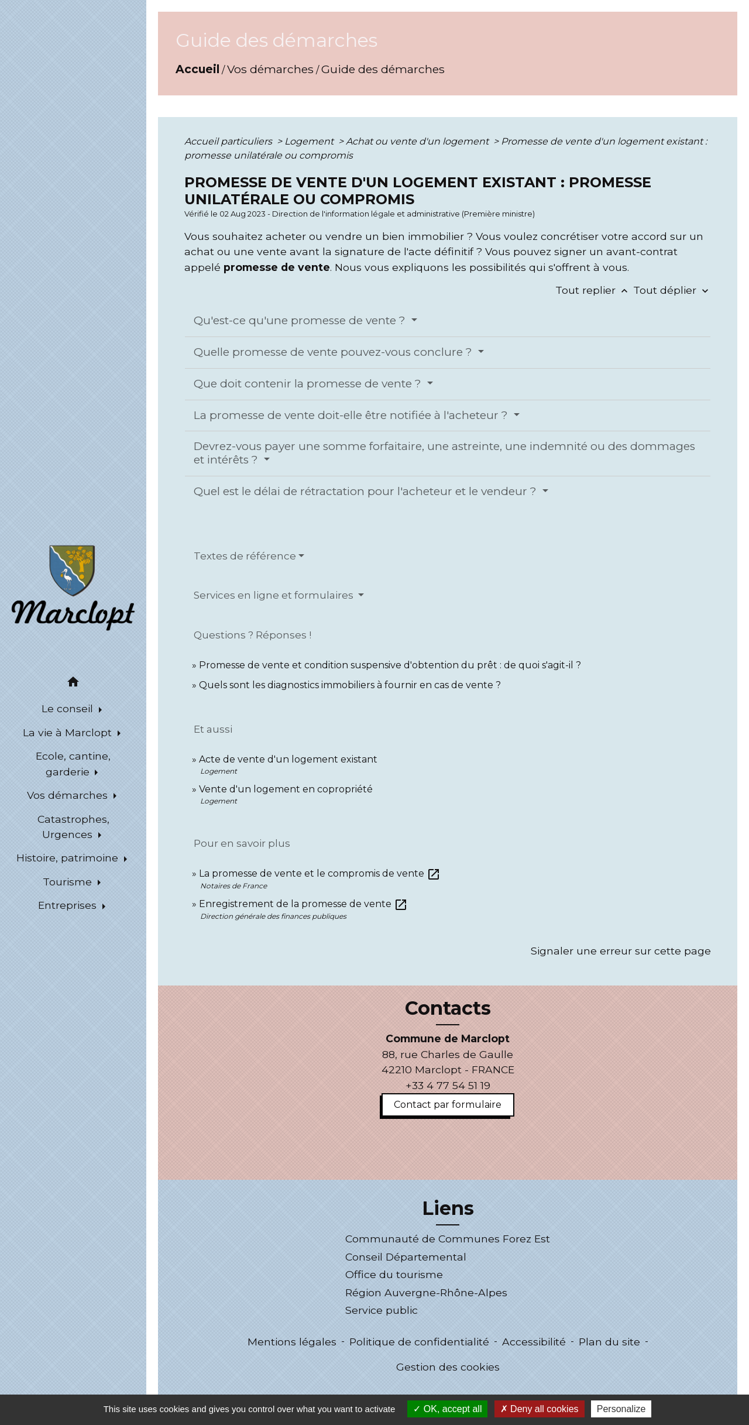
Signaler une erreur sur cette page (621, 951)
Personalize (621, 1409)
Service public (381, 1310)
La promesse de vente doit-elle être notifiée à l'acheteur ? (352, 415)
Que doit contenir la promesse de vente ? (309, 383)
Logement (310, 141)
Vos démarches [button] (69, 795)
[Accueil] (73, 587)
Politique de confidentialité (419, 1341)
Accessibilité (534, 1341)
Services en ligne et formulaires (275, 595)
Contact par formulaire (447, 1104)
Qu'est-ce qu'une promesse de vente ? (301, 320)
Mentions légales (292, 1341)
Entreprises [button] (68, 905)
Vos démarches (270, 69)
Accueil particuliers (229, 141)
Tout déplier (672, 290)
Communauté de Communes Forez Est (447, 1238)
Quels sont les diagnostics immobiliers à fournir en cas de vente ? (350, 685)
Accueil (197, 69)
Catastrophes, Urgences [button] (73, 826)
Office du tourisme (394, 1274)
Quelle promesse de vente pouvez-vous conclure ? (334, 352)
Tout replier (594, 290)
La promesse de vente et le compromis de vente (320, 873)
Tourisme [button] (69, 881)
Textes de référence (245, 556)
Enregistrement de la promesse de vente (303, 903)
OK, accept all (447, 1409)
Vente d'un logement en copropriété (286, 789)
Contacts (448, 1008)
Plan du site (609, 1341)
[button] (73, 684)
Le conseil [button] (69, 708)
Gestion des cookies (448, 1367)
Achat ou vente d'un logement (418, 141)
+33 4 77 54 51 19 (448, 1085)
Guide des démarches (383, 69)
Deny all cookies (539, 1409)
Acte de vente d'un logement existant (288, 759)
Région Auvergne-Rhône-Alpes (426, 1292)
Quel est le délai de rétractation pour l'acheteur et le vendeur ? (367, 491)
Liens (448, 1208)
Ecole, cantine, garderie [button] (73, 763)
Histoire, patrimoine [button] (68, 857)
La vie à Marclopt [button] (69, 732)
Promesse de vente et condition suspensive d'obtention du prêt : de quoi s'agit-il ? (390, 665)
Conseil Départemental (405, 1257)
